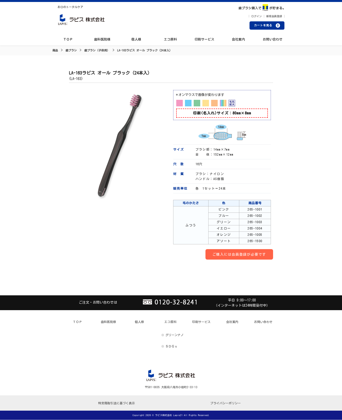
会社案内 (238, 39)
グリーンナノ (174, 335)
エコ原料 (170, 39)
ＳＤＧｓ (171, 346)
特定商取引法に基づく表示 (116, 403)
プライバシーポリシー (225, 403)
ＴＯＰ (68, 39)
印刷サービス (204, 39)
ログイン (256, 16)
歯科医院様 (102, 39)
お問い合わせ (272, 39)
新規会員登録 (274, 16)
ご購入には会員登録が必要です (239, 254)
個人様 (136, 39)
